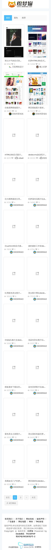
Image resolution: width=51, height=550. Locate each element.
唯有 (45, 158)
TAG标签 (39, 521)
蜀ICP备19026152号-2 (25, 536)
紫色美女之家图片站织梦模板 (17, 434)
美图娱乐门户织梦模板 (14, 481)
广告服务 (11, 521)
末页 (33, 497)
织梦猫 (30, 531)
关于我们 (19, 519)
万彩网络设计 (18, 67)
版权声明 (40, 519)
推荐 (24, 18)
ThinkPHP (30, 534)
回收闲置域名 (18, 114)
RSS (31, 521)
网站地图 (22, 521)
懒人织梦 (43, 67)
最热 (16, 18)
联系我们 (9, 519)
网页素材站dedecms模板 (39, 481)
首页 (8, 497)
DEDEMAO (18, 205)
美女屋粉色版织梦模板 (37, 434)
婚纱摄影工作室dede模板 (39, 246)
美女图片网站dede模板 (38, 293)
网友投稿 (30, 519)
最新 (8, 18)
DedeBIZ (20, 534)
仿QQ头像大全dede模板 (15, 340)
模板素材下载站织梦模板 (15, 387)
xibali (21, 158)
